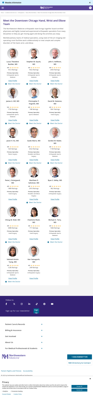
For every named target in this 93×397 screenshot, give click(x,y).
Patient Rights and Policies (11, 371)
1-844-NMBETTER (80, 357)
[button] (2, 7)
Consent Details (6, 394)
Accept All (79, 386)
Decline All (79, 390)
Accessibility (28, 371)
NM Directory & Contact (79, 363)
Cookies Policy (18, 394)
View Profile (12, 81)
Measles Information (13, 2)
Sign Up (38, 311)
